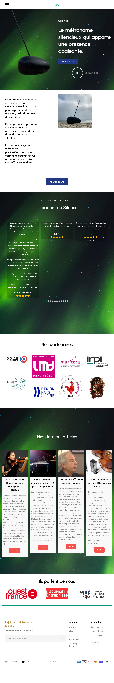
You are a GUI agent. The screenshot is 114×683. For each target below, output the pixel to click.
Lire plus (14, 551)
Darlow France (58, 662)
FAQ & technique (97, 631)
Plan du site (95, 642)
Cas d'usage (74, 640)
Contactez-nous (97, 627)
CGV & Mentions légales (97, 636)
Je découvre (57, 181)
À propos (72, 627)
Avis (70, 635)
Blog (71, 631)
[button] (46, 301)
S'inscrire (62, 639)
